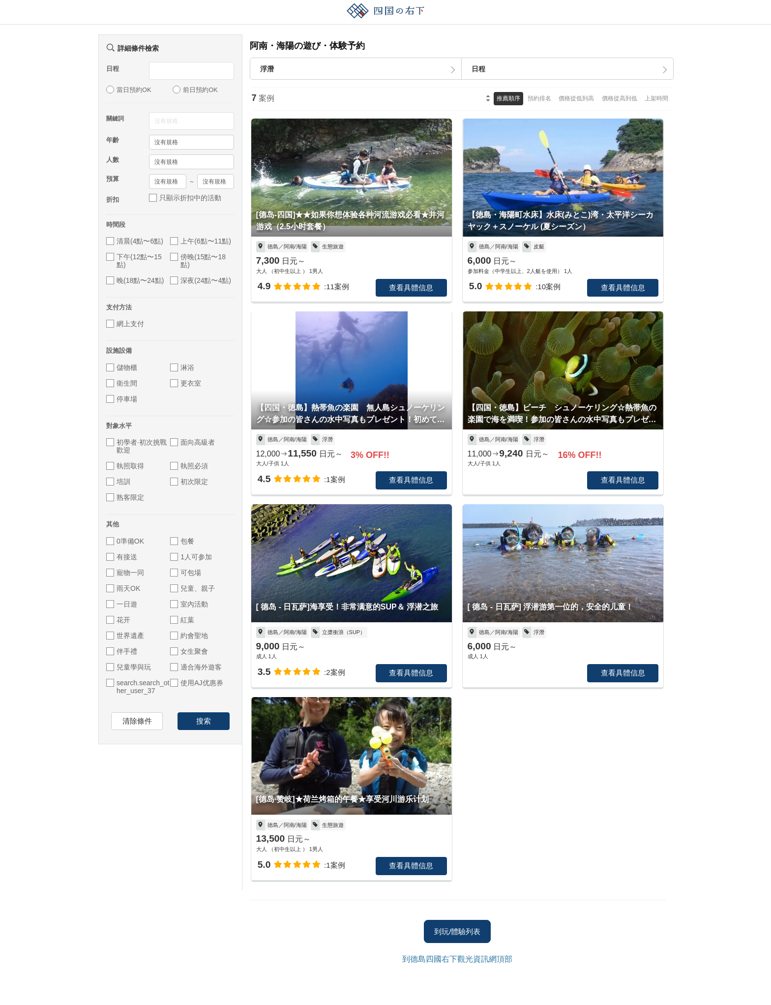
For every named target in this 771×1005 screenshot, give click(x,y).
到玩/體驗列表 (457, 931)
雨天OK (123, 588)
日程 (112, 68)
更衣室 (185, 383)
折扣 (112, 199)
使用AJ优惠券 (196, 683)
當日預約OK (128, 89)
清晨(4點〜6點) (134, 241)
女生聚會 (189, 651)
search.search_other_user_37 (137, 687)
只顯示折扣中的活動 (185, 198)
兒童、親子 (192, 588)
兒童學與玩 (128, 667)
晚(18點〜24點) (135, 280)
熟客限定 (125, 497)
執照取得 (125, 466)
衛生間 (121, 383)
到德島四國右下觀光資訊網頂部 (457, 959)
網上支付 (125, 324)
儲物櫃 (121, 367)
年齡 (112, 140)
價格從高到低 (619, 98)
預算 (112, 179)
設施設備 (119, 350)
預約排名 (539, 98)
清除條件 (137, 721)
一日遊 (121, 604)
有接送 (121, 557)
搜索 (203, 721)
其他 (112, 524)
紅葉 (182, 620)
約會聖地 (189, 636)
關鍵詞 (115, 118)
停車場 (121, 399)
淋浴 (182, 367)
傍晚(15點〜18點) (198, 261)
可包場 (185, 573)
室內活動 (189, 604)
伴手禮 (121, 651)
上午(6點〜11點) (200, 241)
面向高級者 (192, 442)
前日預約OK (195, 89)
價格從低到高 (576, 98)
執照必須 (189, 466)
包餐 (182, 541)
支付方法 (119, 307)
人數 (112, 159)
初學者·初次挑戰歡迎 (136, 446)
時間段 (115, 224)
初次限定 (189, 482)
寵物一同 (125, 573)
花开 (118, 620)
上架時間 (656, 98)
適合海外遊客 (196, 667)
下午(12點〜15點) (134, 261)
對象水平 (119, 425)
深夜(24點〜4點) (200, 280)
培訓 (118, 482)
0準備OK (125, 541)
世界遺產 (125, 636)
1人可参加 (191, 557)
